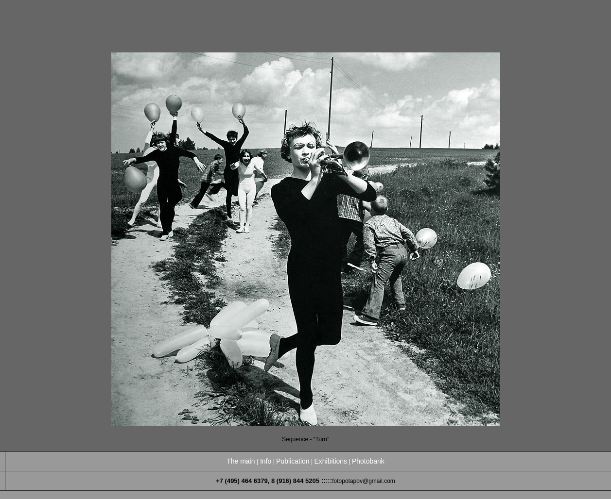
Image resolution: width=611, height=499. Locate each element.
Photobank (368, 461)
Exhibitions (330, 461)
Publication (293, 461)
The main (241, 461)
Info (265, 461)
